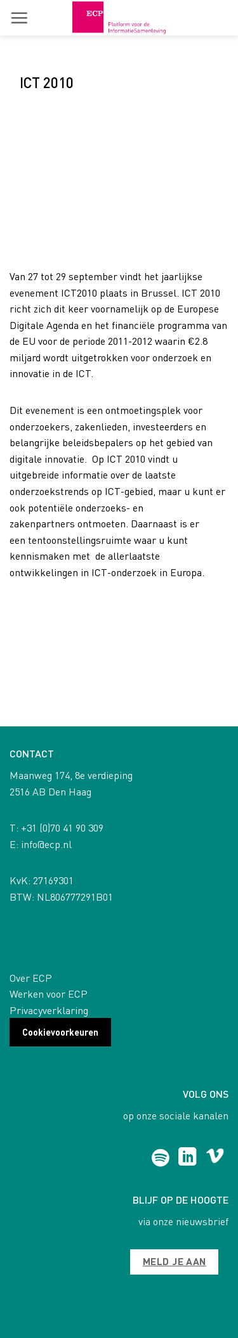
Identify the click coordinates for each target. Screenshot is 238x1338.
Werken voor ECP (49, 993)
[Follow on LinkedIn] (187, 1158)
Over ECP (31, 977)
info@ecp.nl (46, 844)
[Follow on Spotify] (160, 1158)
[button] (19, 17)
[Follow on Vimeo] (215, 1158)
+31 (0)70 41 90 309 (62, 827)
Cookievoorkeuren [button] (60, 1032)
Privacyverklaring (49, 1010)
